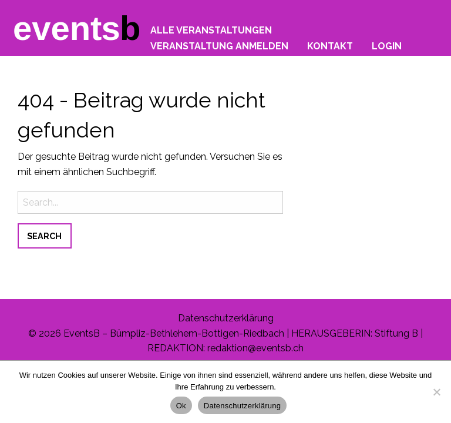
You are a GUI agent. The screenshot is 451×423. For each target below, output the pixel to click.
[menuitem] (211, 27)
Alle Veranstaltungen (211, 30)
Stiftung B (396, 333)
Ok (181, 405)
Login (387, 46)
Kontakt (330, 46)
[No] (436, 392)
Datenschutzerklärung (226, 318)
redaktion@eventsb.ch (255, 348)
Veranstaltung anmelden (219, 46)
